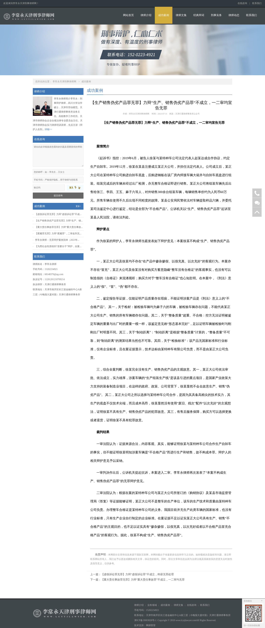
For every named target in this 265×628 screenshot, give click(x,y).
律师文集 (181, 15)
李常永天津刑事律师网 (64, 81)
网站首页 (128, 15)
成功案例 (163, 15)
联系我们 (257, 3)
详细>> (48, 129)
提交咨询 (58, 195)
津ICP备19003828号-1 (145, 620)
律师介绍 (146, 15)
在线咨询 (242, 3)
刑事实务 (216, 15)
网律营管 (150, 625)
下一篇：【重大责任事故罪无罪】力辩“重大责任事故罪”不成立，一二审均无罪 (137, 579)
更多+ (78, 206)
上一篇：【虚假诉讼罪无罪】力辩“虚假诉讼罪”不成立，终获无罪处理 (132, 574)
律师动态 (233, 15)
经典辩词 (198, 15)
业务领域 (152, 605)
